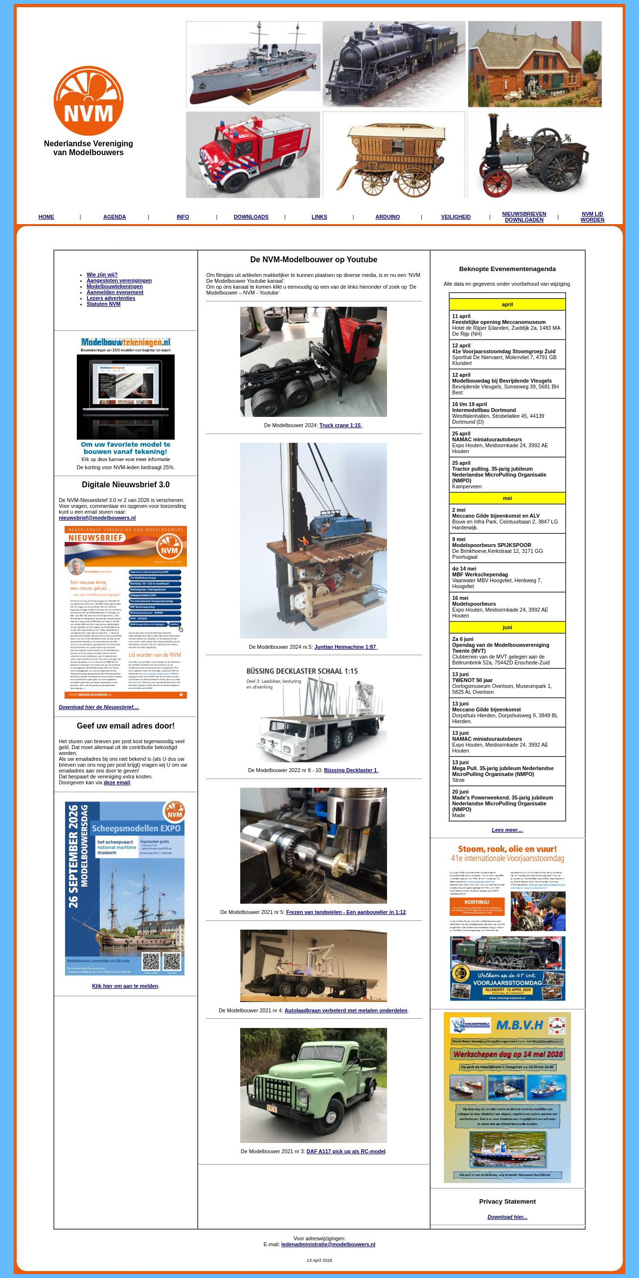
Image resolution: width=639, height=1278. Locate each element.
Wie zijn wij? (102, 274)
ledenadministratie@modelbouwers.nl (328, 1244)
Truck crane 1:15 (341, 425)
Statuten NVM (103, 304)
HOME (46, 217)
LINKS (319, 217)
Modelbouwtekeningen (115, 286)
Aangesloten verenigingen (119, 280)
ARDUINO (388, 217)
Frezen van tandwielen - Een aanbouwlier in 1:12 (346, 912)
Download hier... (507, 1217)
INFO (183, 217)
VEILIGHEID (456, 217)
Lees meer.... (507, 830)
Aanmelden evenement (115, 292)
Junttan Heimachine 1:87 (346, 647)
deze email (117, 782)
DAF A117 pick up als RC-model (346, 1151)
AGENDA (114, 217)
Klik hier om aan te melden (125, 986)
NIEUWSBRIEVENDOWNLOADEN (524, 217)
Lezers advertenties (111, 298)
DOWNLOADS (251, 217)
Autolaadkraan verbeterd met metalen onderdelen (346, 1010)
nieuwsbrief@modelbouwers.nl (97, 518)
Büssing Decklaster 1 (351, 770)
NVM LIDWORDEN (593, 217)
